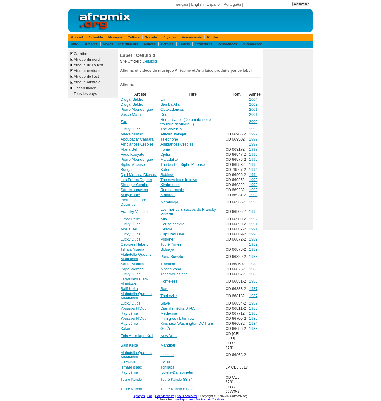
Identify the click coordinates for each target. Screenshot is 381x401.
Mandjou (167, 345)
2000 (253, 121)
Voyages (170, 37)
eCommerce (252, 44)
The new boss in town (178, 179)
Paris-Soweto (171, 256)
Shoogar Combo (134, 184)
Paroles (167, 44)
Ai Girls (201, 399)
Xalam (126, 328)
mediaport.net (184, 399)
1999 (253, 129)
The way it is (171, 129)
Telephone (169, 139)
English (197, 4)
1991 (253, 224)
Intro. (75, 44)
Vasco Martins (132, 114)
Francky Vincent (134, 211)
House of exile (172, 224)
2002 (253, 104)
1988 (253, 256)
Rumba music (172, 190)
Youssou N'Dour (134, 308)
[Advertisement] (288, 139)
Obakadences (172, 109)
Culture (133, 37)
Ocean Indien (85, 88)
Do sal (165, 362)
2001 (253, 109)
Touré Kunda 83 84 (176, 379)
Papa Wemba (132, 269)
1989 (253, 239)
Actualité (95, 37)
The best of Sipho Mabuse (182, 164)
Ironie (165, 149)
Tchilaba (167, 367)
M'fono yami (170, 269)
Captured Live (172, 234)
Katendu (167, 169)
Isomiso (167, 354)
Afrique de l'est (86, 76)
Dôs (163, 114)
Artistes (91, 44)
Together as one (174, 274)
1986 (253, 308)
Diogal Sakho (132, 99)
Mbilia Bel (129, 149)
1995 (253, 159)
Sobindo (167, 174)
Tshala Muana (132, 249)
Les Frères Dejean (136, 179)
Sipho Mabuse (133, 164)
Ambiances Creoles (137, 144)
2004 (253, 99)
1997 (253, 134)
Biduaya (167, 249)
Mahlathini (129, 259)
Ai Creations (216, 399)
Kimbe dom (170, 184)
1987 (253, 288)
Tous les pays (85, 93)
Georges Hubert (134, 244)
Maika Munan (132, 134)
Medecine (168, 313)
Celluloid (149, 61)
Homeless (168, 281)
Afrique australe (87, 82)
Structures (203, 44)
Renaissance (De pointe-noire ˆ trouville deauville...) (186, 121)
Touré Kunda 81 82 (176, 389)
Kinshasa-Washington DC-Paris (187, 323)
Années (149, 44)
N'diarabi (167, 195)
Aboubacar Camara (137, 139)
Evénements (192, 37)
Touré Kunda (131, 379)
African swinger (173, 134)
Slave (165, 303)
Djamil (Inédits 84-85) (178, 308)
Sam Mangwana (134, 190)
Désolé (166, 229)
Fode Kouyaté (132, 154)
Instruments (128, 44)
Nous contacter (187, 396)
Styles (108, 44)
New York (168, 335)
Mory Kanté (130, 195)
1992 (253, 211)
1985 (253, 313)
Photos (213, 37)
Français (181, 4)
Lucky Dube (131, 129)
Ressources (227, 44)
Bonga (126, 169)
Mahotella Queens (136, 254)
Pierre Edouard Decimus (133, 202)
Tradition (167, 264)
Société (151, 37)
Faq (150, 396)
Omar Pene (130, 219)
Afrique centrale (87, 70)
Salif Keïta (129, 288)
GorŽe (165, 328)
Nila (163, 219)
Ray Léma (129, 313)
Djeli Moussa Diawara (139, 174)
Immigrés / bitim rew (177, 318)
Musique (115, 37)
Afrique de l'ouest (88, 65)
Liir (162, 99)
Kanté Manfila (132, 264)
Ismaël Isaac (131, 367)
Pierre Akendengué (137, 109)
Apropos (139, 396)
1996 (253, 154)
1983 (253, 328)
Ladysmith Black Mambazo (134, 281)
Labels (184, 44)
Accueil (77, 37)
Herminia (128, 362)
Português (232, 4)
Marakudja (169, 202)
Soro (164, 288)
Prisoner (167, 239)
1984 (253, 323)
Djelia (165, 154)
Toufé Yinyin (170, 244)
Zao (124, 121)
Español (214, 4)
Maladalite (169, 159)
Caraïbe (81, 54)
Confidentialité (164, 396)
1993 (253, 179)
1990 (253, 234)
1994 (253, 169)
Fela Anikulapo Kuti (137, 335)
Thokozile (168, 296)
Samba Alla (170, 104)
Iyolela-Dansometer (176, 372)
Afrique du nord (87, 59)
